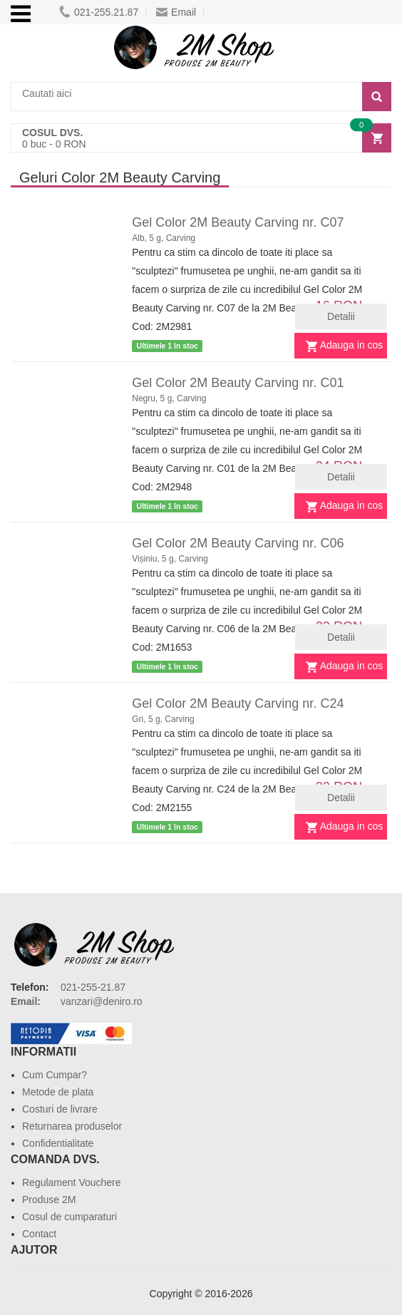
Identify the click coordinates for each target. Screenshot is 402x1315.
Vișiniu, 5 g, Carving (170, 559)
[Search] (376, 96)
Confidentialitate (57, 1143)
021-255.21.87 (98, 12)
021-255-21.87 (93, 987)
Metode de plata (57, 1092)
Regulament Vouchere (71, 1182)
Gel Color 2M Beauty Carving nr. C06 (238, 543)
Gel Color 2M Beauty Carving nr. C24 (238, 703)
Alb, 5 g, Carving (163, 238)
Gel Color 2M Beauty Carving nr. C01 (238, 383)
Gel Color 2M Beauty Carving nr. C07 (238, 222)
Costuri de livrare (60, 1109)
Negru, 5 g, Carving (169, 398)
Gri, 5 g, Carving (163, 719)
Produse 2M (49, 1199)
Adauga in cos (351, 345)
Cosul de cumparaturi (69, 1216)
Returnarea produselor (72, 1126)
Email (176, 12)
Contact (39, 1233)
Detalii (341, 316)
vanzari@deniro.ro (102, 1001)
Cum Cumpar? (54, 1075)
